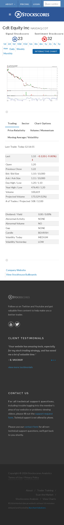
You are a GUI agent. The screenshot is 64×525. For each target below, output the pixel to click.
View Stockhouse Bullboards (21, 274)
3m (36, 43)
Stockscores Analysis (27, 498)
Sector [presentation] (25, 123)
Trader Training (45, 490)
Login (36, 4)
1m (30, 43)
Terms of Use (15, 477)
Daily (12, 48)
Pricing (24, 4)
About (10, 4)
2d (9, 43)
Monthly (8, 53)
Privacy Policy (31, 477)
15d (25, 43)
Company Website (16, 270)
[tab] (12, 123)
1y (46, 43)
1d (4, 43)
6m (41, 43)
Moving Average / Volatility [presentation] (23, 137)
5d (14, 43)
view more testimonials (20, 367)
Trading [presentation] (12, 123)
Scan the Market (44, 494)
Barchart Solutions (37, 507)
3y (54, 43)
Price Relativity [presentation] (16, 130)
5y (59, 43)
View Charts (49, 498)
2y (50, 43)
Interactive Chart (46, 51)
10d (19, 43)
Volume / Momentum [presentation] (42, 130)
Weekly (21, 48)
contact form (31, 426)
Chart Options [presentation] (42, 123)
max (6, 48)
